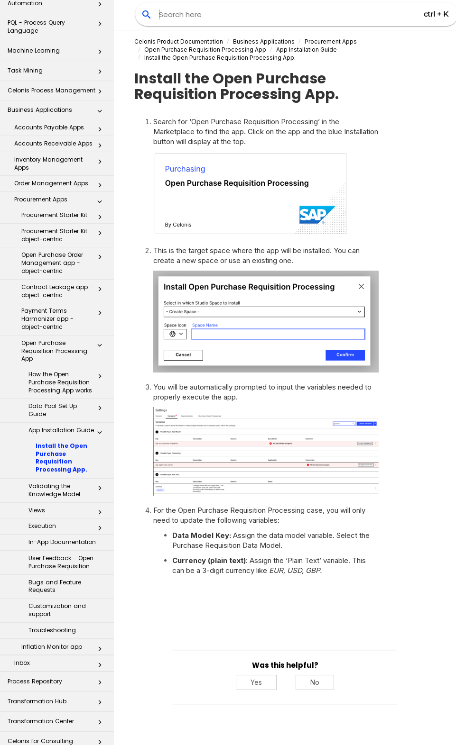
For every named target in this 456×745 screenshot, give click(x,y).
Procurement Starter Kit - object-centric (64, 180)
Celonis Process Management (57, 37)
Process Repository (57, 628)
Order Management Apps (60, 130)
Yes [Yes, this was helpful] (256, 682)
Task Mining (57, 17)
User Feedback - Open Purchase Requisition (60, 507)
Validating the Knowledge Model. (67, 435)
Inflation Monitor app (64, 593)
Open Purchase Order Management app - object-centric (64, 207)
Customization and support (57, 554)
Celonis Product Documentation (178, 41)
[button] (99, 18)
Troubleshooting (52, 575)
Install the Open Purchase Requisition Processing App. (61, 402)
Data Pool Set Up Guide (67, 354)
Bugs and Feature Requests (54, 531)
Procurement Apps (60, 146)
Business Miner (57, 727)
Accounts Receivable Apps (60, 90)
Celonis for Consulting (57, 688)
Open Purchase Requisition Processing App (64, 295)
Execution (67, 472)
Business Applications (57, 57)
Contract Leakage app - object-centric (64, 235)
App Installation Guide (67, 377)
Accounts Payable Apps (60, 74)
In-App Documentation (62, 486)
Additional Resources (57, 707)
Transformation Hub (57, 648)
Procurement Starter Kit (64, 161)
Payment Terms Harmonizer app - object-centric (64, 263)
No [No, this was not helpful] (314, 682)
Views (67, 457)
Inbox (60, 609)
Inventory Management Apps (60, 108)
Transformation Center (57, 668)
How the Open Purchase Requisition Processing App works (67, 327)
